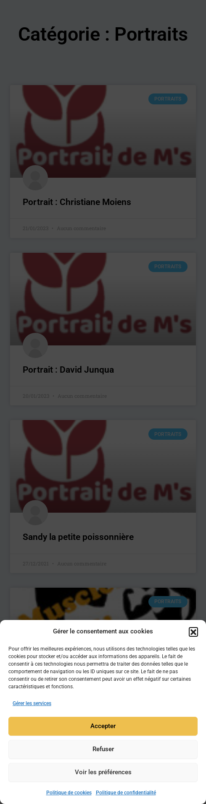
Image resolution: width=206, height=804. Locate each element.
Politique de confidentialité (126, 794)
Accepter (103, 727)
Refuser (103, 751)
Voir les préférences (103, 774)
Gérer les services (32, 705)
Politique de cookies (69, 794)
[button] (193, 633)
